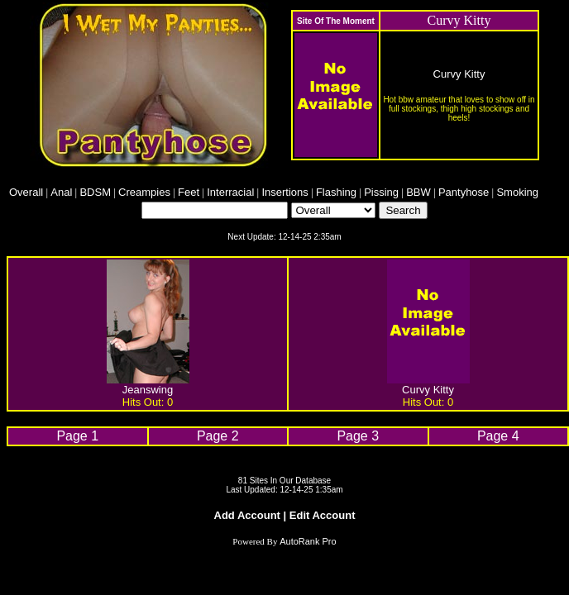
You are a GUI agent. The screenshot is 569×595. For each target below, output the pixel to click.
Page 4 (498, 436)
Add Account (247, 515)
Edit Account (322, 515)
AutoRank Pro (308, 541)
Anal (61, 192)
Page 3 (358, 436)
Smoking (517, 192)
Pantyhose (463, 192)
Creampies (144, 192)
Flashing (336, 192)
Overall (26, 192)
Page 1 (77, 436)
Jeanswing (147, 389)
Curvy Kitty (459, 74)
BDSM (95, 192)
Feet (188, 192)
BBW (418, 192)
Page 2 (218, 436)
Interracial (230, 192)
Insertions (284, 192)
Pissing (381, 192)
